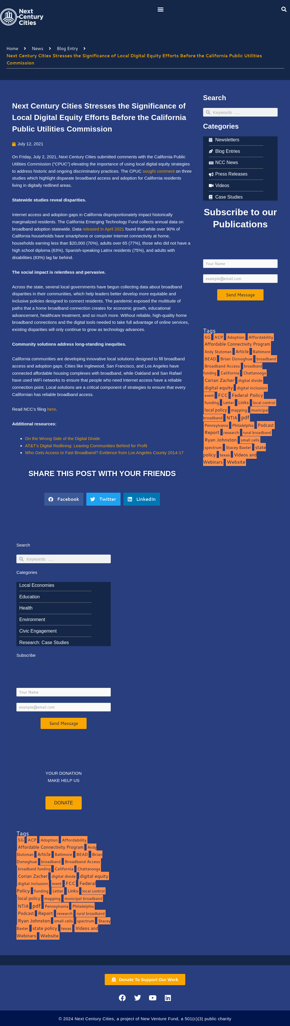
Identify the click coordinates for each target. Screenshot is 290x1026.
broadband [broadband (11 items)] (266, 358)
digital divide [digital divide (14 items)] (250, 380)
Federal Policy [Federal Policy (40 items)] (247, 395)
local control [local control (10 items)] (264, 402)
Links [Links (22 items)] (243, 402)
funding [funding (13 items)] (212, 402)
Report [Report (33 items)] (212, 432)
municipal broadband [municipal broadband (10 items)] (83, 898)
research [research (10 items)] (231, 432)
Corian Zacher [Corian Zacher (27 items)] (219, 380)
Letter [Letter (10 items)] (228, 402)
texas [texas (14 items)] (225, 455)
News (37, 48)
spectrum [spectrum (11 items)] (213, 447)
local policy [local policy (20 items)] (216, 410)
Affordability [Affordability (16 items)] (261, 337)
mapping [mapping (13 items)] (239, 410)
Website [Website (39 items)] (236, 461)
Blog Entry (67, 48)
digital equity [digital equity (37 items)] (219, 387)
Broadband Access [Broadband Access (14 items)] (222, 366)
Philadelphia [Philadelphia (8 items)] (242, 425)
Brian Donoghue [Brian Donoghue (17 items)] (236, 359)
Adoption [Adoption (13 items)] (235, 337)
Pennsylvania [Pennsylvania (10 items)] (216, 425)
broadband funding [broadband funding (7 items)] (34, 868)
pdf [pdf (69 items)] (245, 417)
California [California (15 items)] (229, 373)
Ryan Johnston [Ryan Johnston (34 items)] (221, 439)
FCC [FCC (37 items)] (223, 395)
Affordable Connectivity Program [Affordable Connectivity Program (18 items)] (237, 344)
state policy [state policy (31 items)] (45, 928)
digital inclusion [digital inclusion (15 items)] (252, 388)
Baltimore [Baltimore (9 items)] (261, 351)
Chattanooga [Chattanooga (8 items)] (254, 373)
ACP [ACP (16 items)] (218, 337)
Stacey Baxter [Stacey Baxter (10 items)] (238, 447)
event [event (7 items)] (209, 395)
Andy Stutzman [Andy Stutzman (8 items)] (218, 351)
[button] (160, 9)
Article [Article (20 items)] (242, 351)
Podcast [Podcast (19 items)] (266, 425)
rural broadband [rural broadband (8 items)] (257, 432)
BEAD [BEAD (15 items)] (210, 359)
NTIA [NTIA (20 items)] (231, 417)
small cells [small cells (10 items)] (250, 440)
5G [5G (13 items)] (207, 337)
